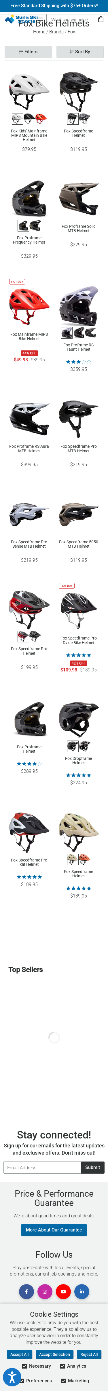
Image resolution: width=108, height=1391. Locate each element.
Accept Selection (54, 1354)
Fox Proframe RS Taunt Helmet (78, 347)
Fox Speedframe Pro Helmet (29, 651)
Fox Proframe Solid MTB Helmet (79, 228)
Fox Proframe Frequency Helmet (29, 240)
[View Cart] (100, 19)
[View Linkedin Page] (81, 1291)
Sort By (79, 51)
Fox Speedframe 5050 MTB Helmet (78, 544)
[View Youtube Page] (63, 1291)
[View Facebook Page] (26, 1291)
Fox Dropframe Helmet (78, 760)
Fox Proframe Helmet (29, 749)
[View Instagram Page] (44, 1291)
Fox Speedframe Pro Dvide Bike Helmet (78, 640)
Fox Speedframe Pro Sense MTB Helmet (29, 544)
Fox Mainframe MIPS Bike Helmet (29, 336)
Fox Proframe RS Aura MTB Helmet (29, 448)
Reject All (89, 1354)
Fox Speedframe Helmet (78, 133)
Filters (28, 51)
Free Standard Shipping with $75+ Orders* (54, 5)
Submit (92, 1167)
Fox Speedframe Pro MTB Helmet (78, 448)
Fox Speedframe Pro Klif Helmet (29, 862)
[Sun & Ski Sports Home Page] (21, 19)
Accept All (19, 1354)
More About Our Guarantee (54, 1230)
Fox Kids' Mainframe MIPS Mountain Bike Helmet (29, 135)
